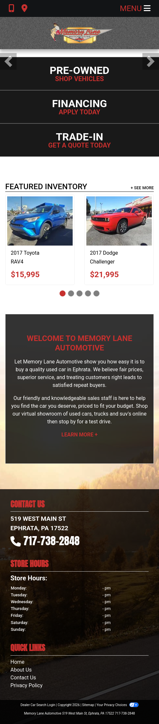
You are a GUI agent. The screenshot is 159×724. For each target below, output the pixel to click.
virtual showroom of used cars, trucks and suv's (76, 414)
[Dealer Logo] (79, 33)
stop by (67, 422)
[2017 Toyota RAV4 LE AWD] (40, 221)
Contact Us (23, 677)
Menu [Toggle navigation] (135, 8)
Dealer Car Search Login (38, 705)
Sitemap (88, 705)
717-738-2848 (51, 541)
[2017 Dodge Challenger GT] (119, 221)
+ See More (142, 187)
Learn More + (80, 435)
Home (17, 662)
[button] (8, 61)
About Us (21, 670)
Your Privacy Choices (117, 705)
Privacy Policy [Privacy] (26, 685)
